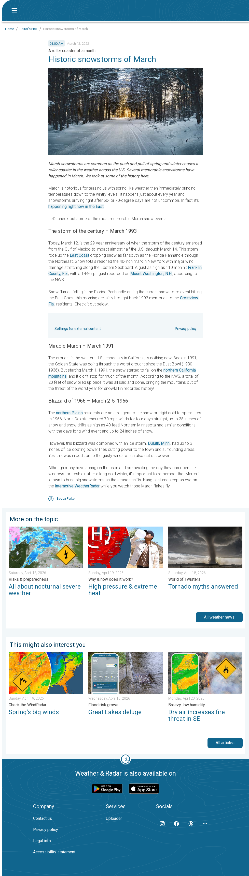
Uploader (114, 818)
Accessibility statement (54, 852)
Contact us (42, 818)
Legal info (42, 840)
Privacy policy (186, 329)
